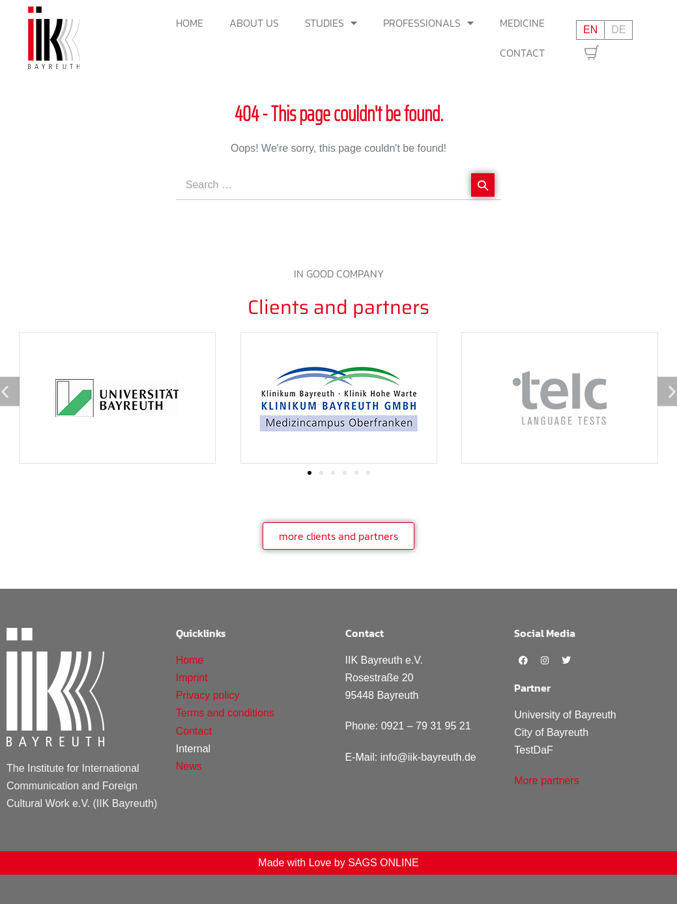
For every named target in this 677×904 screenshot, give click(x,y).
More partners (546, 780)
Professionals (428, 23)
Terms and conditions (225, 712)
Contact (522, 53)
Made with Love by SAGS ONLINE (338, 862)
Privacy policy (208, 695)
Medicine (522, 23)
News (189, 766)
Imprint (192, 677)
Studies (331, 23)
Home (189, 23)
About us (254, 23)
